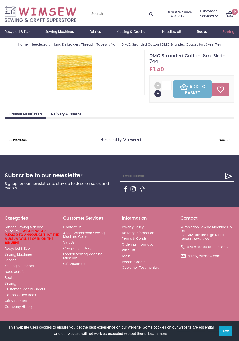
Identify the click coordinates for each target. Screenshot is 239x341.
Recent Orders (133, 262)
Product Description (25, 114)
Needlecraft (171, 31)
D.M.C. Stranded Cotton (140, 44)
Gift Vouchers (16, 301)
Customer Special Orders (25, 289)
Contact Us (72, 227)
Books (202, 31)
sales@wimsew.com (204, 256)
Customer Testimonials (140, 267)
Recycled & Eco (17, 31)
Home (23, 44)
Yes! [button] (225, 331)
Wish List (128, 250)
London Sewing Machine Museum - (32, 235)
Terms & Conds (134, 238)
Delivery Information (138, 233)
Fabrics (95, 31)
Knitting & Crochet (131, 31)
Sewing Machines (59, 31)
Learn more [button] (157, 334)
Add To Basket (192, 89)
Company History (19, 306)
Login (126, 256)
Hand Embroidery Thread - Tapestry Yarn (86, 44)
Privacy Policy (133, 227)
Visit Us (68, 242)
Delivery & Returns (66, 114)
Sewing (228, 31)
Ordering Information (138, 244)
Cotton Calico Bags (20, 295)
